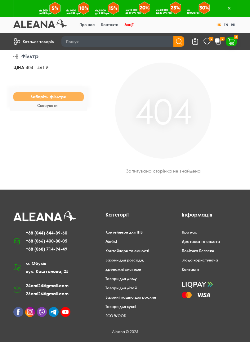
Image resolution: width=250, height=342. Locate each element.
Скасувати (47, 105)
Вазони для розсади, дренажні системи (124, 265)
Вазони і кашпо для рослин (130, 297)
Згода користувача (200, 260)
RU (233, 25)
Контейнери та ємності (127, 250)
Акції (128, 24)
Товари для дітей (121, 288)
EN (226, 25)
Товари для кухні (120, 306)
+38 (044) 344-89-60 (46, 232)
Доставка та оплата (201, 241)
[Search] (123, 41)
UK (219, 25)
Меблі (111, 241)
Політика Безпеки (198, 250)
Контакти (109, 24)
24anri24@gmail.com (47, 285)
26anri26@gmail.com (47, 293)
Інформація (197, 215)
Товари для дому (121, 278)
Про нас (87, 24)
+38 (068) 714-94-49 (46, 249)
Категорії (117, 215)
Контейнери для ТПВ (124, 232)
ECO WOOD (115, 316)
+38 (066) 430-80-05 (46, 240)
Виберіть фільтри (48, 96)
